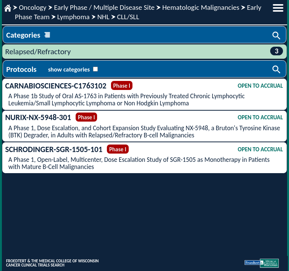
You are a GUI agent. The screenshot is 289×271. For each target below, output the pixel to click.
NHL (103, 16)
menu (278, 8)
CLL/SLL (128, 16)
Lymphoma (73, 16)
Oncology (32, 7)
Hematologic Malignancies (200, 7)
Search (276, 36)
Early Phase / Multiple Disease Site (104, 7)
